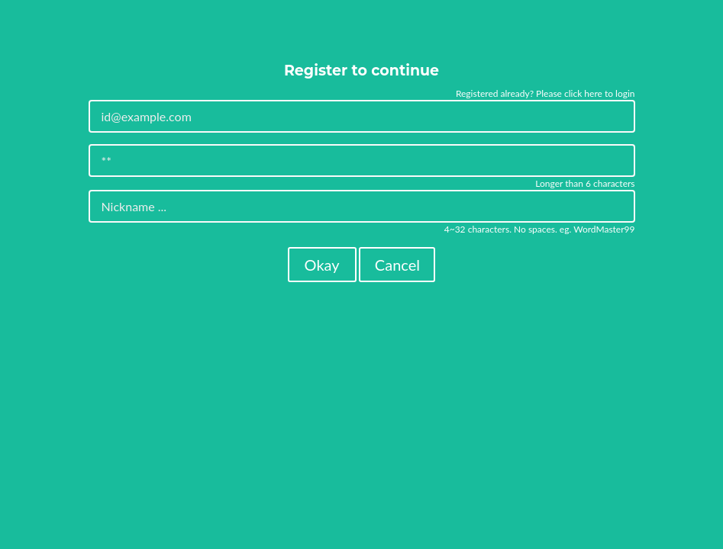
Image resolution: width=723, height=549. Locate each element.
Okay (322, 264)
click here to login (599, 93)
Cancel (397, 264)
